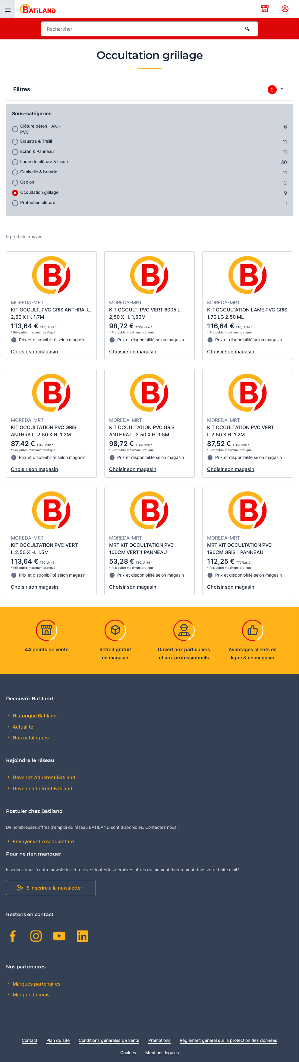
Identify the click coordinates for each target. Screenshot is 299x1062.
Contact (29, 1040)
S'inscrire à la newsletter (54, 888)
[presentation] (7, 9)
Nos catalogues (30, 738)
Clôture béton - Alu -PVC (40, 129)
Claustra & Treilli (36, 141)
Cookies (128, 1052)
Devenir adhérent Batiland (41, 788)
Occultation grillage (39, 192)
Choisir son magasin (34, 351)
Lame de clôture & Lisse (44, 161)
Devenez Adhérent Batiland (43, 777)
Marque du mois (30, 995)
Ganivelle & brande (38, 171)
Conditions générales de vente (109, 1040)
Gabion (27, 181)
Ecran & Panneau (37, 151)
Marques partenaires (36, 984)
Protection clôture (37, 202)
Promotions (159, 1040)
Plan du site (58, 1040)
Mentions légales (162, 1052)
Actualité (22, 727)
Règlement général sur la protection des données (228, 1040)
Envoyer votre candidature (42, 841)
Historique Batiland (34, 716)
